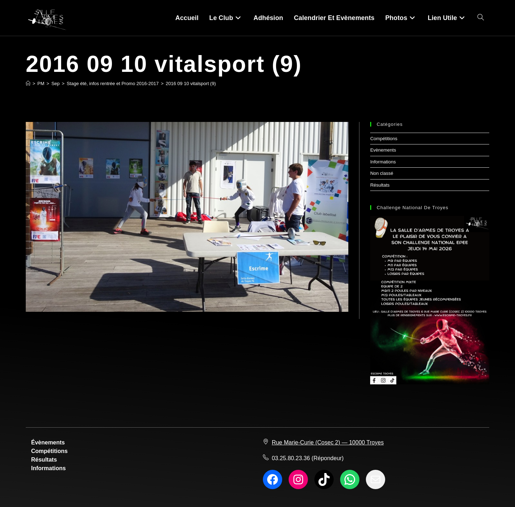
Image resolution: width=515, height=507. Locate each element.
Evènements (383, 150)
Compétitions (383, 138)
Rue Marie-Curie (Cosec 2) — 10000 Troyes (328, 442)
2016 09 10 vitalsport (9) (191, 83)
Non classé (381, 173)
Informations (383, 161)
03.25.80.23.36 (291, 458)
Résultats (379, 185)
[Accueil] (28, 83)
